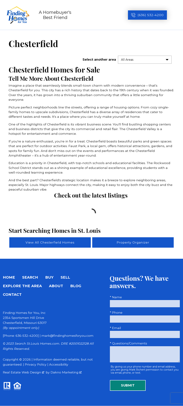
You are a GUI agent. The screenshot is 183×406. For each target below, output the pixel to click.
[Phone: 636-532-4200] (21, 336)
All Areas (127, 59)
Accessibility (58, 364)
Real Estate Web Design (23, 372)
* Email (115, 328)
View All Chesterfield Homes (50, 242)
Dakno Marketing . (66, 372)
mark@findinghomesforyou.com (67, 336)
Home (9, 277)
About (56, 286)
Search (30, 277)
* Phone (116, 313)
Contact (12, 295)
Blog (75, 286)
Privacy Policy (35, 364)
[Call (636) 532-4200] (147, 15)
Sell (65, 277)
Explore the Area (22, 286)
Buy (49, 277)
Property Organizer (133, 242)
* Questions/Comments (128, 343)
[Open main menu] (176, 15)
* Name (116, 297)
